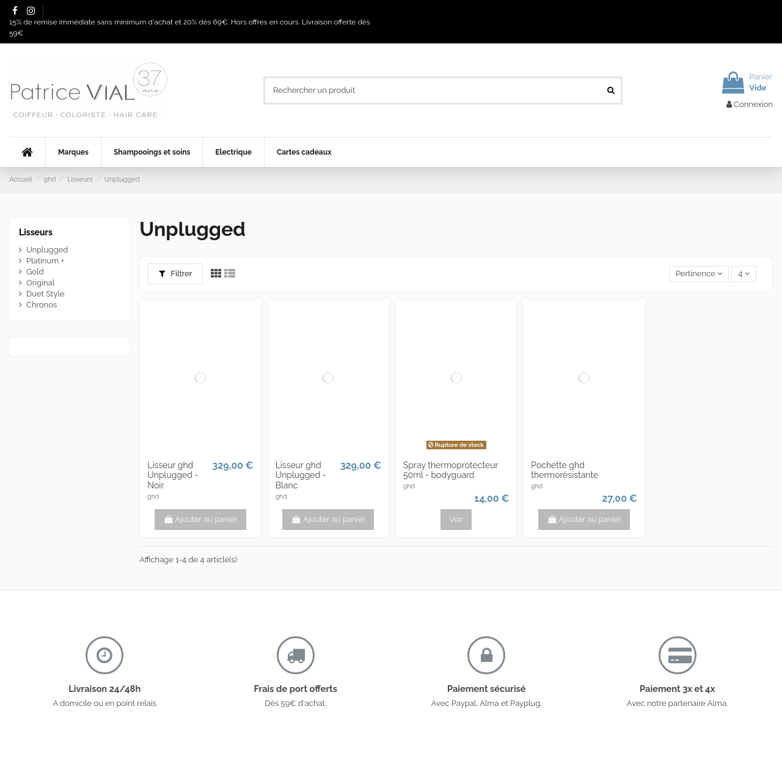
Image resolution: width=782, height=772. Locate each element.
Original (40, 282)
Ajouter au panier (200, 519)
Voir (456, 519)
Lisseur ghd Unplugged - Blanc (301, 475)
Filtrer (175, 273)
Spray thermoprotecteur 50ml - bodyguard (450, 470)
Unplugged (47, 249)
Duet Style (45, 293)
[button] (73, 152)
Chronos (41, 304)
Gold (35, 271)
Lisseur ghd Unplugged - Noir (172, 475)
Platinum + (45, 260)
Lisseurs (36, 232)
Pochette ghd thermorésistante (564, 470)
